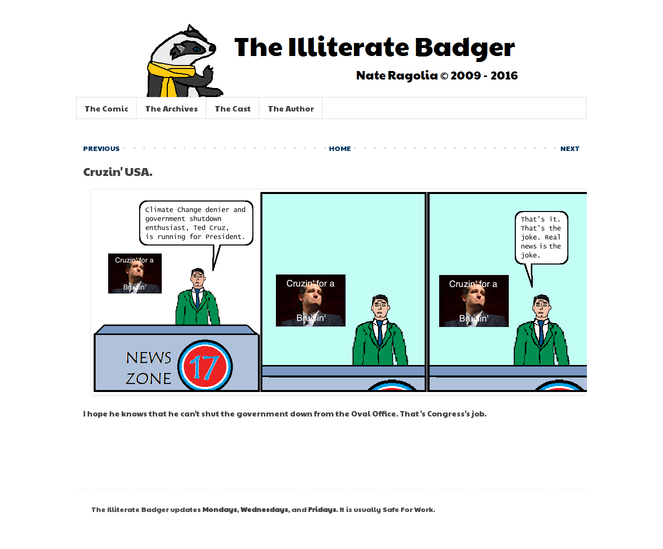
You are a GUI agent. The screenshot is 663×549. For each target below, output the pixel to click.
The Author (291, 108)
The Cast (233, 108)
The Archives (171, 108)
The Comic (106, 108)
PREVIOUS (101, 148)
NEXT (570, 148)
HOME (340, 148)
